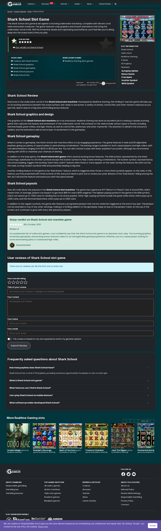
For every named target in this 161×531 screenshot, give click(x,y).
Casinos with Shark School (24, 61)
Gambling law (12, 489)
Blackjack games (52, 500)
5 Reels (124, 60)
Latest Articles (89, 500)
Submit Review (19, 345)
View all (146, 421)
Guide (77, 4)
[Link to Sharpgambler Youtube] (133, 474)
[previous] (126, 421)
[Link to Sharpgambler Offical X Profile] (128, 474)
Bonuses (48, 4)
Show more (66, 239)
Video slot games (52, 493)
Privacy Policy (127, 500)
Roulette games (52, 497)
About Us (125, 485)
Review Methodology (130, 493)
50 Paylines (126, 63)
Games (65, 4)
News (90, 4)
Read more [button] (43, 527)
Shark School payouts (22, 71)
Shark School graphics (22, 64)
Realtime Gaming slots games (78, 61)
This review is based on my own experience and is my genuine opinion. (47, 339)
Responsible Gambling (131, 497)
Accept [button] (153, 526)
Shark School (25, 229)
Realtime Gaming (129, 56)
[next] (134, 421)
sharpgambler (111, 83)
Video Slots (126, 53)
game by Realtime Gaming (18, 451)
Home (9, 11)
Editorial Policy (127, 489)
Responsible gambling (16, 485)
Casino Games (20, 11)
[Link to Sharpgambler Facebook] (123, 474)
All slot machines (52, 489)
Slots (30, 11)
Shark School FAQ (20, 75)
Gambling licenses (14, 493)
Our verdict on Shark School (28, 47)
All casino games (52, 485)
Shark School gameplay (23, 68)
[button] (80, 367)
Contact (125, 504)
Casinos (31, 4)
